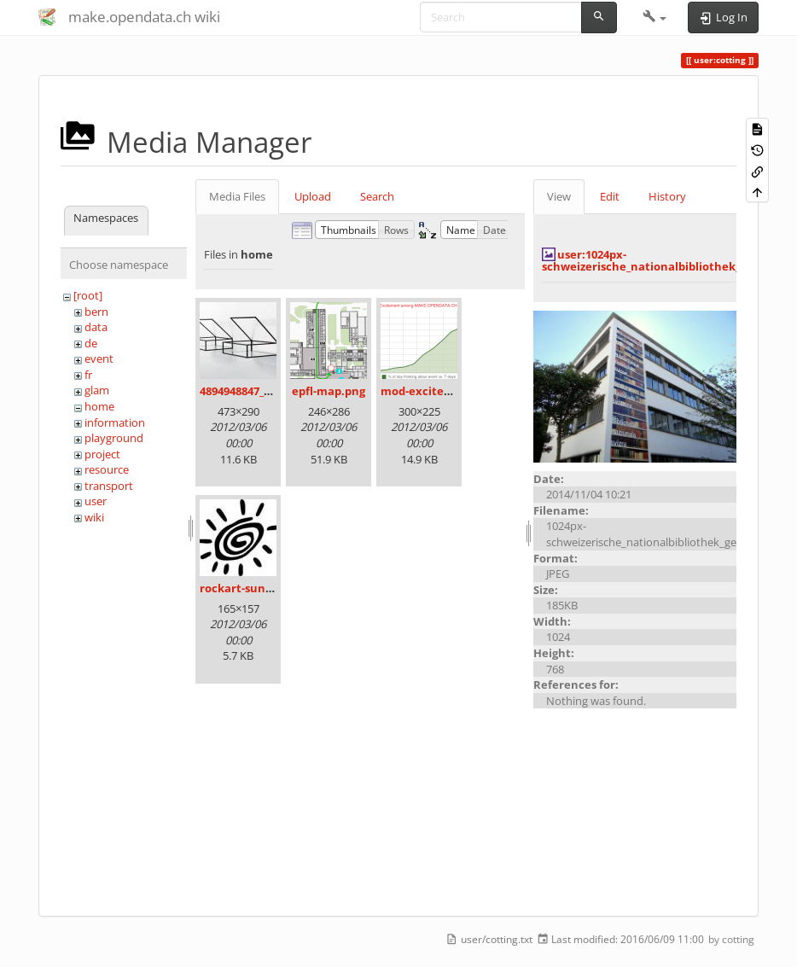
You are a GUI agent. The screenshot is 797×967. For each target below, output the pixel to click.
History (667, 196)
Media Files (237, 196)
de (90, 343)
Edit (610, 196)
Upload (312, 196)
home (99, 406)
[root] (87, 295)
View (559, 196)
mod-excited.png (427, 391)
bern (96, 311)
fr (88, 374)
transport (108, 485)
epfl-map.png (328, 391)
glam (96, 390)
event (98, 358)
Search (377, 196)
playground (113, 438)
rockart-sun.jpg (242, 588)
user (95, 501)
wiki (94, 517)
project (102, 454)
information (114, 422)
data (96, 327)
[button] (655, 17)
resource (106, 469)
